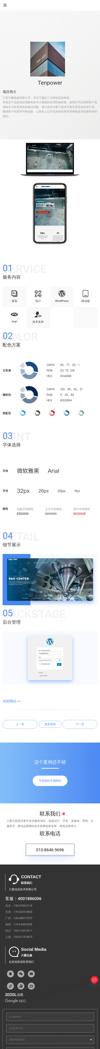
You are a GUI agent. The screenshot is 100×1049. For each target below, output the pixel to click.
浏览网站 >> (12, 701)
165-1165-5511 (23, 930)
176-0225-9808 (23, 912)
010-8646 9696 (50, 851)
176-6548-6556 (23, 924)
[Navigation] (5, 5)
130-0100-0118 (23, 905)
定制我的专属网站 (50, 780)
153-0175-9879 (23, 937)
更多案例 (50, 724)
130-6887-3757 (23, 918)
